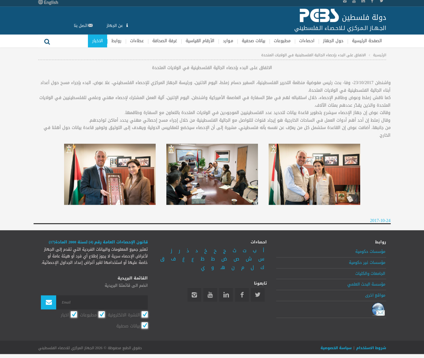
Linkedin (226, 295)
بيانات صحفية (253, 41)
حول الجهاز (333, 41)
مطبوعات (282, 41)
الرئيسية (379, 55)
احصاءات (306, 41)
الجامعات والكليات (370, 273)
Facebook (242, 295)
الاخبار (97, 41)
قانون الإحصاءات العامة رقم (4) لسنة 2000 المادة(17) (98, 242)
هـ (222, 267)
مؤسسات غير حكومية (367, 262)
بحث (47, 41)
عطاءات (137, 41)
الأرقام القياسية (200, 41)
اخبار (65, 315)
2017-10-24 (380, 220)
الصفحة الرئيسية (367, 41)
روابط (116, 41)
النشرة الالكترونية (124, 315)
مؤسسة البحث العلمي (366, 284)
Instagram (194, 295)
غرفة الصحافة (164, 41)
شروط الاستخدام (371, 348)
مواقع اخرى (375, 295)
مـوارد (228, 41)
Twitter (258, 295)
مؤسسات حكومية (370, 251)
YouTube (210, 295)
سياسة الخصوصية (336, 348)
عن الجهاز (115, 25)
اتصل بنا (81, 25)
